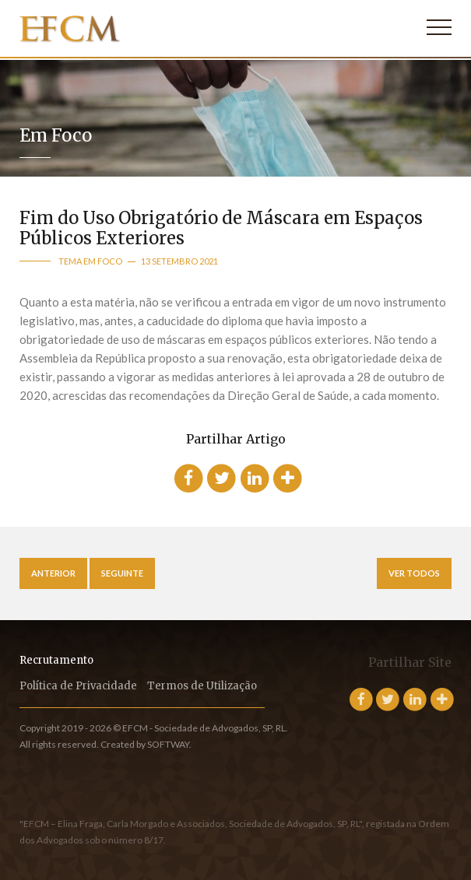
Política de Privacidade (78, 685)
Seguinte (122, 573)
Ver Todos (414, 573)
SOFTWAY (168, 744)
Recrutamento (56, 660)
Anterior (53, 573)
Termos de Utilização (202, 685)
